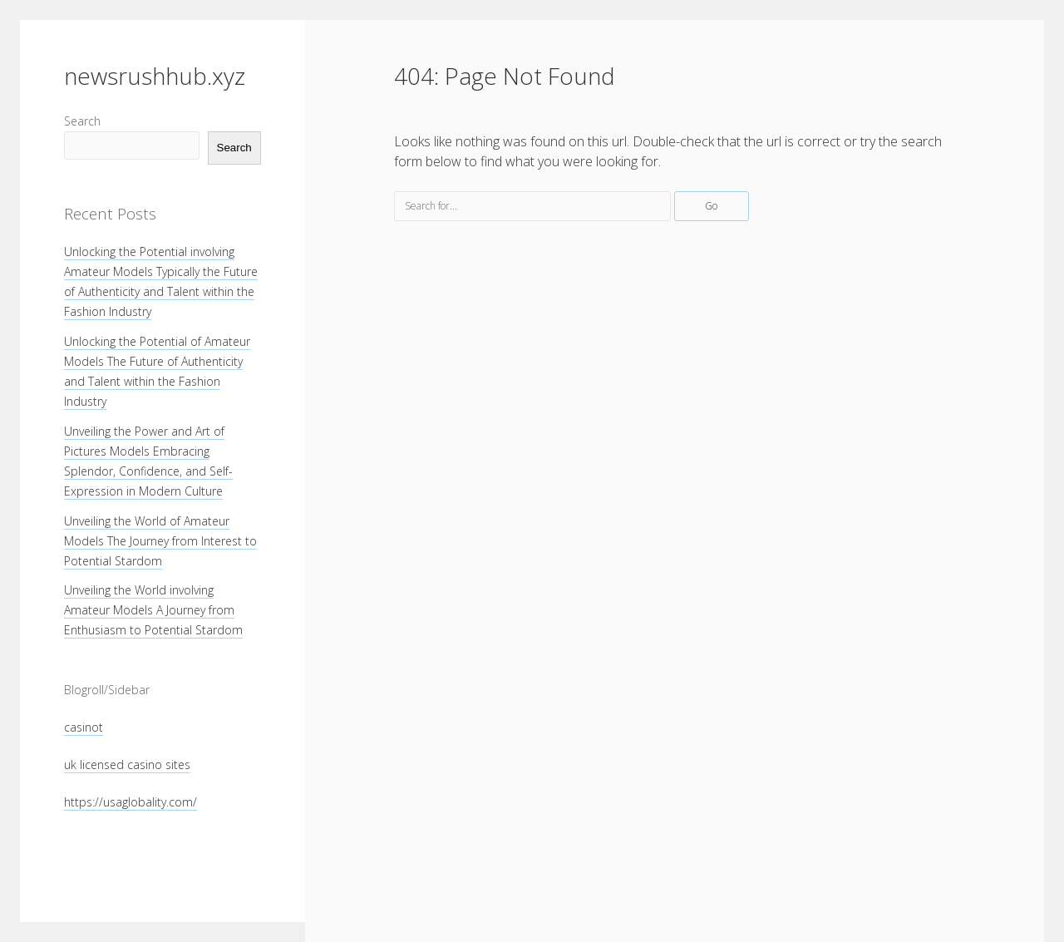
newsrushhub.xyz (154, 75)
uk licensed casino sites (127, 764)
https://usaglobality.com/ (130, 802)
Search (82, 121)
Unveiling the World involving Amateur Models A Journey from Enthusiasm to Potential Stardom (153, 610)
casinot (83, 727)
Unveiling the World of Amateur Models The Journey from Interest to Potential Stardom (160, 541)
